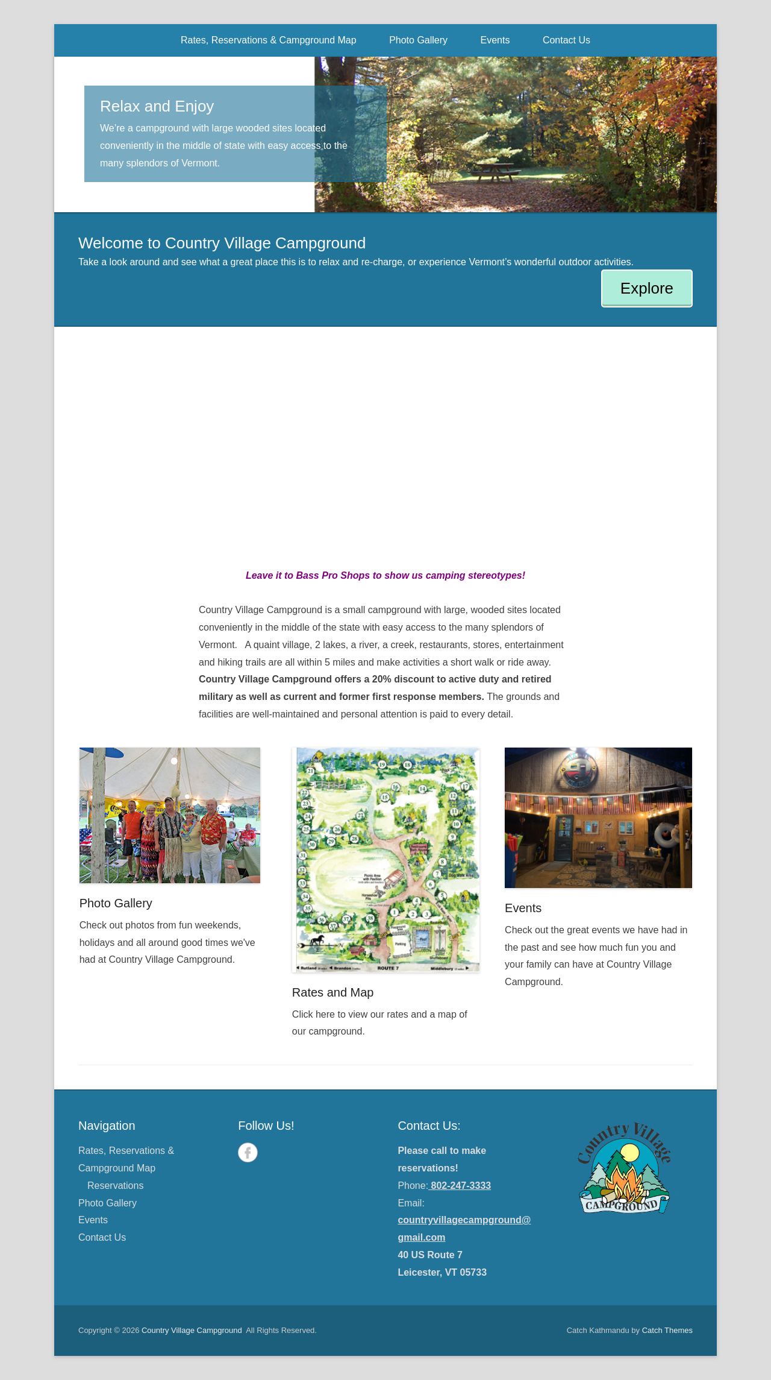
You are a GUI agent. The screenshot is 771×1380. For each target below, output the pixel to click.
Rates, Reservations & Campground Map (269, 40)
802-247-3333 (459, 1185)
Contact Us (566, 40)
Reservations (115, 1185)
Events (495, 40)
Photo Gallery (418, 40)
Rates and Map (333, 992)
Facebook (248, 1152)
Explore (646, 288)
